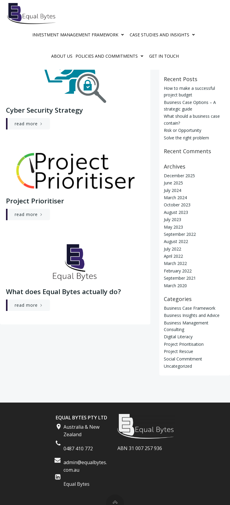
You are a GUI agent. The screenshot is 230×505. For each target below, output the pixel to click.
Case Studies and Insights (164, 35)
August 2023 (176, 212)
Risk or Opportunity (182, 130)
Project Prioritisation (184, 344)
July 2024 (172, 190)
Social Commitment (183, 359)
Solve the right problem (186, 138)
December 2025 (179, 175)
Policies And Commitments (110, 56)
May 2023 (173, 227)
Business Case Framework (189, 308)
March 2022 (175, 263)
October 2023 (177, 205)
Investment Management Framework (79, 35)
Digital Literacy (178, 336)
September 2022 (180, 234)
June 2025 (173, 183)
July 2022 (172, 249)
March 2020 (175, 285)
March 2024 (175, 197)
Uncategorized (178, 366)
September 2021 (180, 278)
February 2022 (178, 271)
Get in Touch (164, 56)
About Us (61, 56)
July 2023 (172, 219)
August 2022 (176, 241)
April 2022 (173, 256)
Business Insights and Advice (192, 315)
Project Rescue (178, 351)
